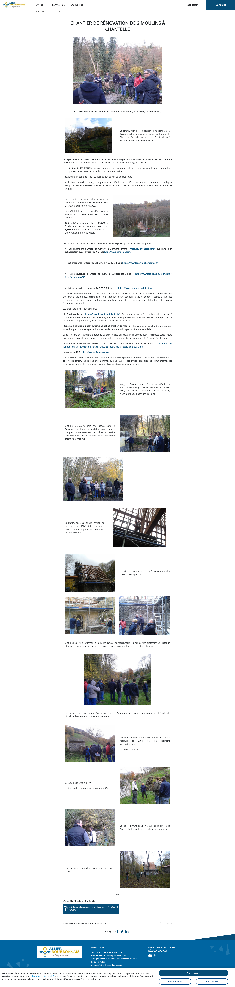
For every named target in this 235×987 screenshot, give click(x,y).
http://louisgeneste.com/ (142, 248)
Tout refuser (212, 981)
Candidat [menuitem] (220, 4)
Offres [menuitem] (40, 4)
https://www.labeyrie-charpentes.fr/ (140, 262)
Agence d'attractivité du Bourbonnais (106, 965)
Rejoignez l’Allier (98, 962)
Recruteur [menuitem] (192, 4)
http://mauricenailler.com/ (117, 252)
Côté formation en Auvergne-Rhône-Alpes (108, 955)
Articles (37, 12)
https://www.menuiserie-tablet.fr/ (135, 288)
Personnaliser (175, 981)
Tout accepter (194, 973)
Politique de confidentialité (42, 976)
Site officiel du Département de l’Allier (107, 952)
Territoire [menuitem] (58, 4)
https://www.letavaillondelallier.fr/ (102, 314)
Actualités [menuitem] (77, 4)
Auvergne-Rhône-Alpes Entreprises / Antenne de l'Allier (114, 958)
